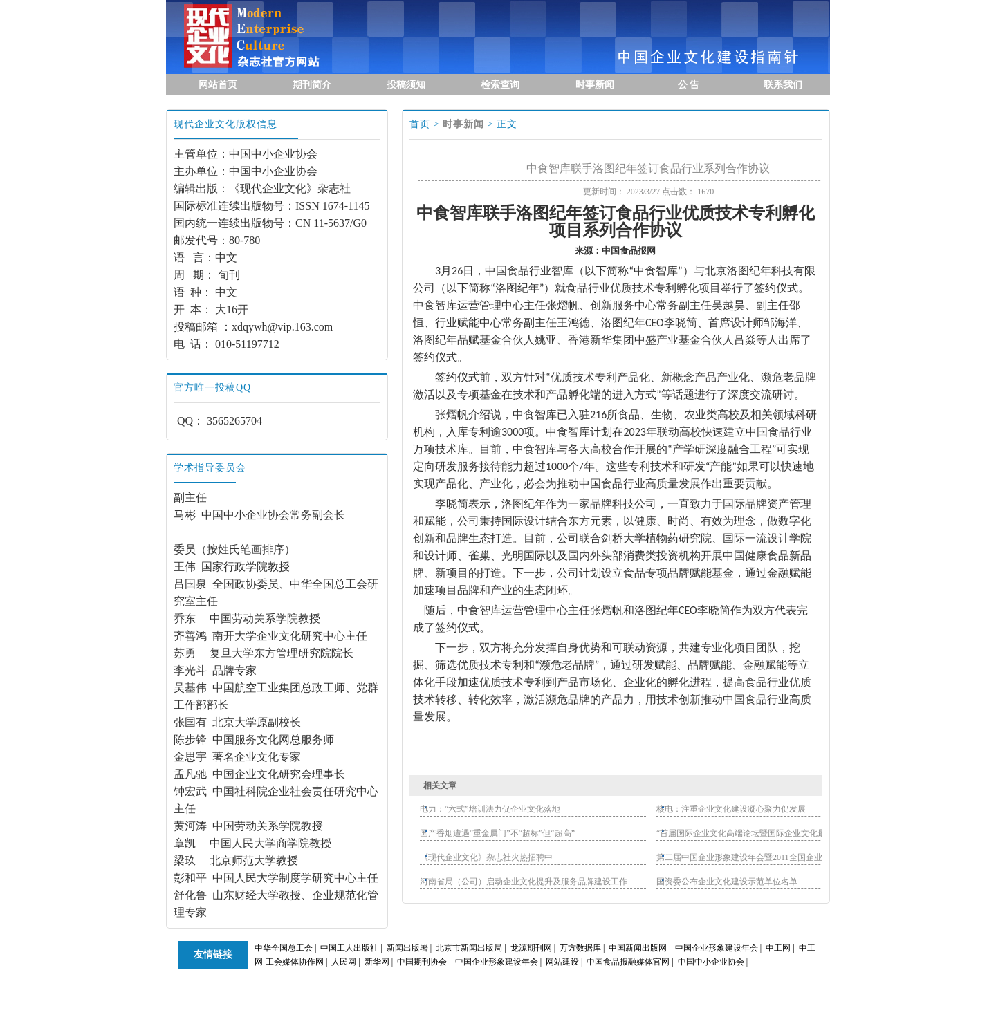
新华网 (377, 962)
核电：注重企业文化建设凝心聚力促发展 (731, 809)
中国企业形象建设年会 (716, 948)
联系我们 (783, 85)
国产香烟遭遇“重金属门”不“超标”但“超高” (497, 833)
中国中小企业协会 (711, 962)
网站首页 (218, 85)
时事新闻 (594, 85)
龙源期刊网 (531, 948)
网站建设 (562, 962)
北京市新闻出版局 (469, 948)
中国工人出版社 (349, 948)
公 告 (689, 85)
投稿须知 (406, 85)
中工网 (778, 948)
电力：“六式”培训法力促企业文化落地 (490, 809)
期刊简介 (312, 85)
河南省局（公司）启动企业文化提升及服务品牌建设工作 (523, 881)
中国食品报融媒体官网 (628, 962)
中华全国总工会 (284, 948)
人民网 (343, 962)
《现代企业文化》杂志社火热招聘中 (486, 857)
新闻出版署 (407, 948)
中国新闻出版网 (638, 948)
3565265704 (234, 421)
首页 (419, 124)
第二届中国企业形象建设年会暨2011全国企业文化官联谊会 (764, 857)
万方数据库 (580, 948)
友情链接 (213, 954)
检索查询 (500, 85)
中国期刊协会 (422, 962)
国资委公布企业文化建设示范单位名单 (726, 881)
